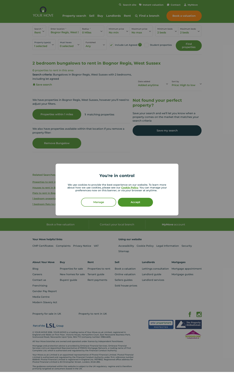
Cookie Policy (129, 187)
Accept (135, 202)
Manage (98, 202)
